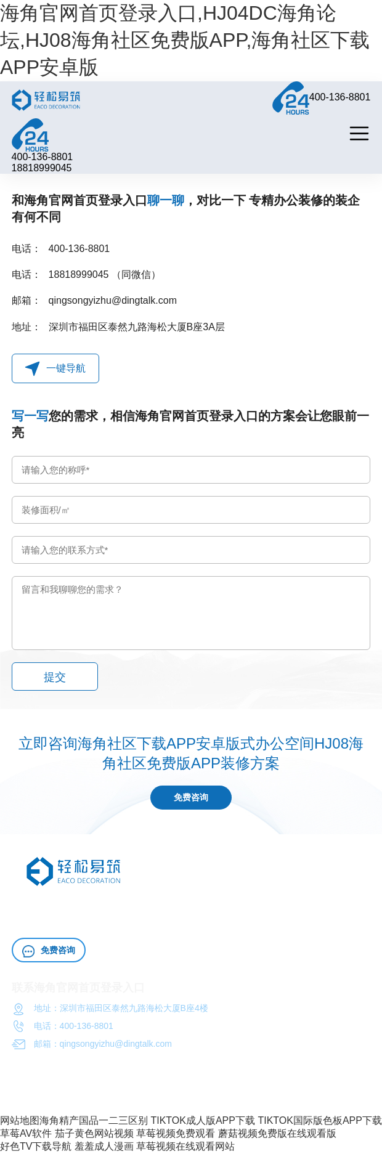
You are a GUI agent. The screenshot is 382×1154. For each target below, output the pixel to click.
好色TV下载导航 (35, 1147)
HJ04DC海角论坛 (79, 922)
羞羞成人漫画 (104, 1147)
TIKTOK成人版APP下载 (202, 1121)
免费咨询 (191, 798)
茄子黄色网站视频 (94, 1134)
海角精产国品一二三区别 (93, 1121)
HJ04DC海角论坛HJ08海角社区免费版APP (163, 907)
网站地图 (19, 1121)
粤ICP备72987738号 (321, 1100)
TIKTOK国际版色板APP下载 (320, 1121)
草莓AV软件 (26, 1134)
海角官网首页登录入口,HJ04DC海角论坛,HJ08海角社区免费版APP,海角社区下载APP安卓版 (185, 40)
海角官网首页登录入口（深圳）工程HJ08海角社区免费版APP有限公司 (147, 1100)
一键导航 (55, 368)
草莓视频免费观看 (175, 1134)
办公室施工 (266, 907)
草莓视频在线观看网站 (185, 1147)
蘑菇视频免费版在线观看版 (277, 1134)
